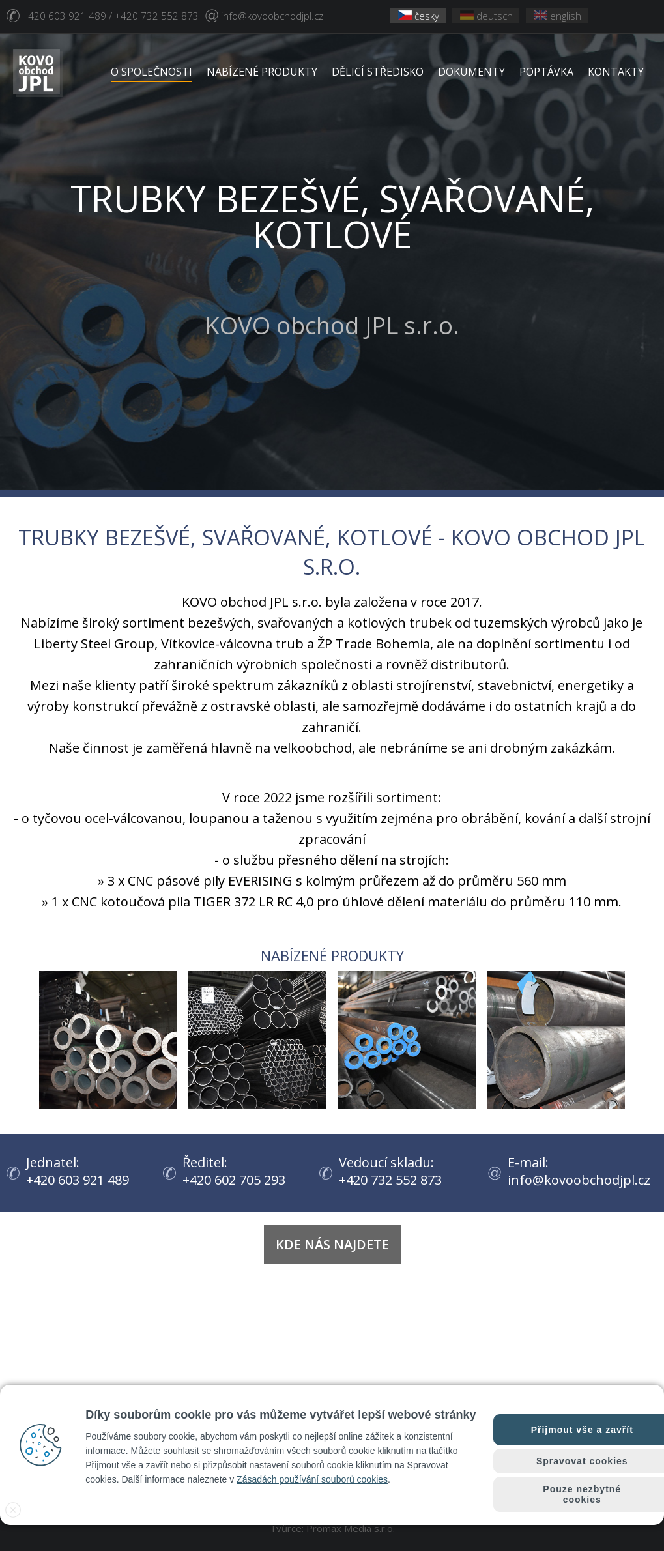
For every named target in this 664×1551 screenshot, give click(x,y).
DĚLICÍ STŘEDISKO (378, 72)
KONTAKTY (616, 72)
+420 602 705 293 (233, 1180)
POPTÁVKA (546, 72)
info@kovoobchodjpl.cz (272, 15)
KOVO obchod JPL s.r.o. (332, 240)
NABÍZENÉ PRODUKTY (262, 72)
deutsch (486, 15)
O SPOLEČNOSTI (151, 72)
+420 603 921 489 (77, 1180)
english (557, 15)
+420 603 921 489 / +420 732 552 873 (110, 15)
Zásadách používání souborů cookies (312, 1479)
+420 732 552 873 (390, 1180)
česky (418, 15)
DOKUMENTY (471, 72)
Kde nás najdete (332, 1244)
